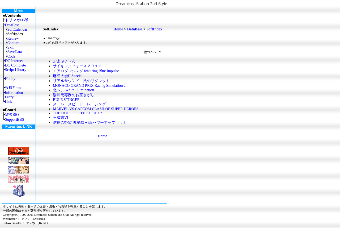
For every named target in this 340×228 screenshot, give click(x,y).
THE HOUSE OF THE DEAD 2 (77, 113)
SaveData (14, 52)
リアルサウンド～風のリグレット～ (83, 81)
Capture (13, 43)
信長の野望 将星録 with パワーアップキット (90, 122)
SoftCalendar (17, 29)
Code (11, 56)
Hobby (10, 79)
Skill (10, 47)
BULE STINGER (66, 100)
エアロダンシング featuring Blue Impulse (86, 71)
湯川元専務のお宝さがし (73, 95)
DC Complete (15, 65)
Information (14, 93)
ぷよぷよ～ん (64, 61)
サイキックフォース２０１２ (77, 66)
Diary (9, 97)
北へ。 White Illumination (73, 90)
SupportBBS (14, 119)
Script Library (15, 70)
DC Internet (14, 61)
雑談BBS (12, 114)
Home (118, 29)
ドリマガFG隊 (17, 20)
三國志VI (60, 118)
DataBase (12, 25)
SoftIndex (154, 29)
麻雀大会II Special (68, 76)
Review (13, 38)
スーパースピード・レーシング (79, 104)
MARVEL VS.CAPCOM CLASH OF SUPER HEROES (95, 109)
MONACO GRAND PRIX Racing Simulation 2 (89, 85)
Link (8, 101)
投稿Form (13, 88)
